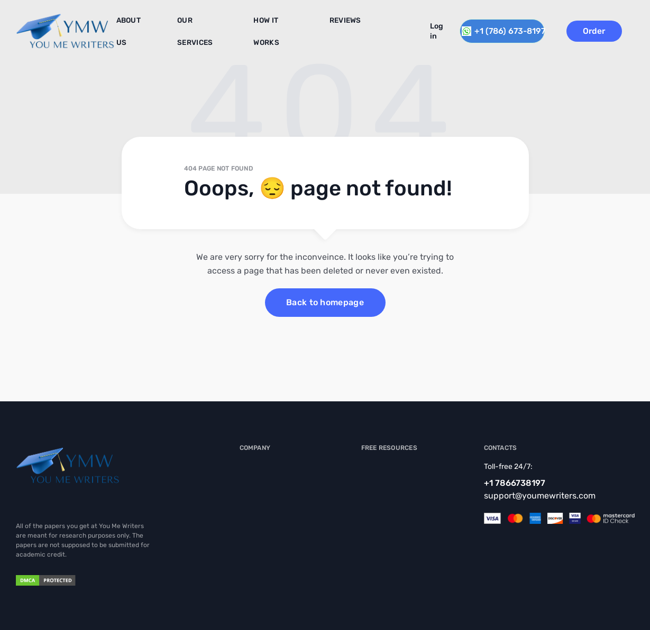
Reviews (328, 26)
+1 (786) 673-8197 (506, 29)
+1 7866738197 (514, 483)
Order (608, 29)
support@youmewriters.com (540, 496)
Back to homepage (325, 302)
